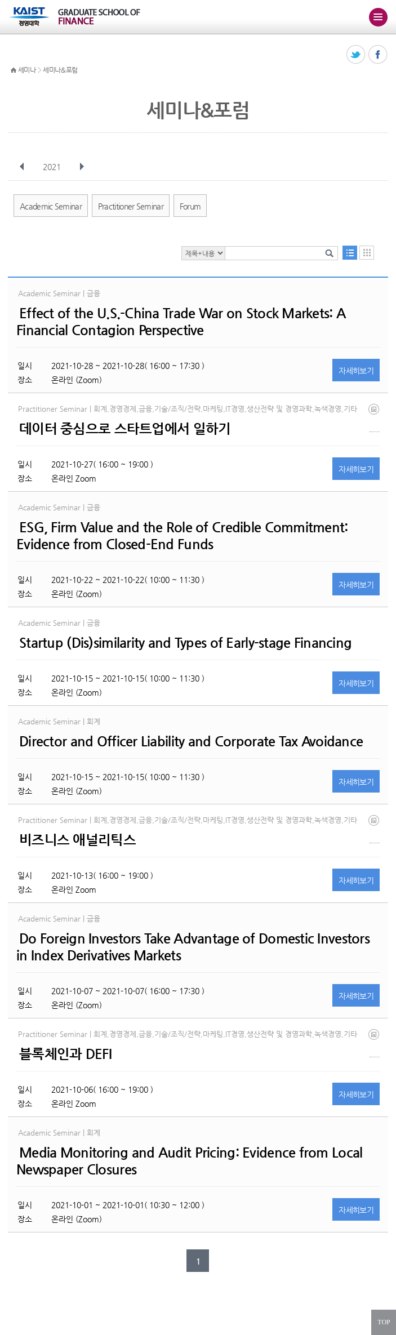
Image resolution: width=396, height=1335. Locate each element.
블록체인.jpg (375, 1043)
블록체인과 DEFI (65, 1054)
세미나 (27, 70)
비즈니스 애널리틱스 (77, 840)
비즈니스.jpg (375, 829)
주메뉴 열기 (378, 17)
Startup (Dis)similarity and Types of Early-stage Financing (185, 643)
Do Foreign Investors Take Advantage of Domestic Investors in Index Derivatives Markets (193, 947)
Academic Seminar (51, 206)
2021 (53, 166)
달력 (366, 253)
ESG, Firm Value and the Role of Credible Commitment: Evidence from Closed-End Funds (182, 535)
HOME (13, 70)
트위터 (356, 55)
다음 (82, 167)
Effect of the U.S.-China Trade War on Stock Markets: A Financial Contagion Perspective (180, 321)
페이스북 (378, 55)
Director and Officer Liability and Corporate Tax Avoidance (191, 741)
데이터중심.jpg (375, 417)
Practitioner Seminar (130, 206)
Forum (190, 206)
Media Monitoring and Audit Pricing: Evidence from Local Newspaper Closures (189, 1161)
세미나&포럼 (60, 70)
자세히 (356, 370)
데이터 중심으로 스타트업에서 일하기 (124, 429)
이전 (22, 167)
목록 (349, 253)
